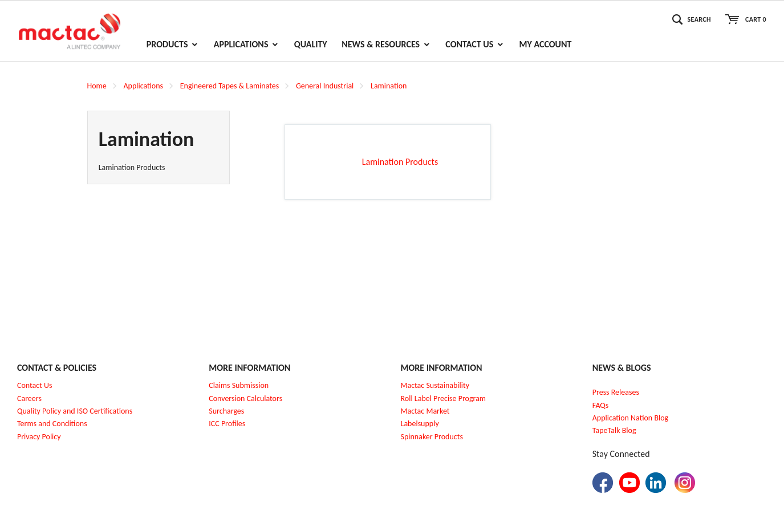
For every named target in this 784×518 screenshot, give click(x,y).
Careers (29, 398)
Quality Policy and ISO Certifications (74, 411)
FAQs (600, 405)
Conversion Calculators (245, 398)
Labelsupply (420, 423)
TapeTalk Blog (614, 430)
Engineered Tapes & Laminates (229, 86)
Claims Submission (239, 385)
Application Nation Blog (630, 418)
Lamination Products (132, 167)
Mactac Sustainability (435, 385)
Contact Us (34, 385)
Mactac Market (425, 411)
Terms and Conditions (52, 423)
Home (97, 86)
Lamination (389, 86)
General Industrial (325, 86)
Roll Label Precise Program (443, 398)
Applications (143, 86)
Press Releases (615, 392)
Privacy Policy (39, 437)
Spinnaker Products (432, 437)
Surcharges (226, 411)
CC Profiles (228, 423)
